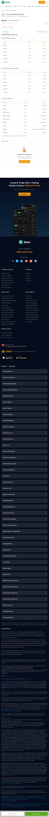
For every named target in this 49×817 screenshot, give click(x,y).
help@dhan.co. (28, 679)
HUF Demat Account (7, 298)
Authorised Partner (6, 332)
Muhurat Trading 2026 (7, 312)
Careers (28, 278)
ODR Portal (32, 796)
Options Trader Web (31, 303)
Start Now (25, 194)
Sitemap (12, 366)
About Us (28, 273)
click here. (3, 689)
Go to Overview (40, 31)
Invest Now (36, 814)
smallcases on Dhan (31, 312)
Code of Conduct (6, 337)
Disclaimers (23, 803)
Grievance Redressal (7, 280)
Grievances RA (43, 803)
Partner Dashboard (6, 335)
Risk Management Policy (7, 805)
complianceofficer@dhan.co (17, 687)
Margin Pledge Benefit (32, 317)
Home (2, 10)
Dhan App (28, 296)
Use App (42, 2)
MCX (23, 787)
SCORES (27, 796)
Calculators (4, 305)
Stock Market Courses (7, 314)
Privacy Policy (30, 803)
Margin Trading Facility (32, 314)
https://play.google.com (19, 709)
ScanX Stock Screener (32, 319)
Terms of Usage (16, 803)
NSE (20, 787)
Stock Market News (7, 317)
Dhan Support (5, 273)
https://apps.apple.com (6, 710)
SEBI (10, 796)
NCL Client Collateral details (20, 799)
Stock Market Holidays (7, 310)
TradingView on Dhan (32, 307)
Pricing (27, 275)
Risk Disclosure (17, 805)
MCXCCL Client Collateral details (9, 801)
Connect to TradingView (32, 310)
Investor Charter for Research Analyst (29, 798)
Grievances (36, 803)
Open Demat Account (7, 296)
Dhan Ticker (29, 321)
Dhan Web (29, 298)
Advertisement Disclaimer (28, 805)
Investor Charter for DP (14, 798)
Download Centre (6, 303)
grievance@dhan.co (10, 683)
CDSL (22, 796)
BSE (17, 787)
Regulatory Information (7, 324)
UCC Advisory (42, 798)
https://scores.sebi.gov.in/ (7, 708)
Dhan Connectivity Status (8, 321)
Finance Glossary (6, 307)
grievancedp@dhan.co (33, 683)
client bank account (10, 676)
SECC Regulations (6, 287)
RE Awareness (5, 285)
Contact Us (29, 280)
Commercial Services (23, 16)
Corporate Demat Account (8, 300)
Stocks (7, 10)
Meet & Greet (5, 319)
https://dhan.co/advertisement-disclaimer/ (11, 783)
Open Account (24, 161)
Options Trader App (31, 300)
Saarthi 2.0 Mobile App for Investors (16, 806)
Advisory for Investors (7, 282)
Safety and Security (6, 278)
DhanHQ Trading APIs (32, 305)
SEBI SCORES (20, 703)
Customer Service (6, 275)
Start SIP (13, 814)
